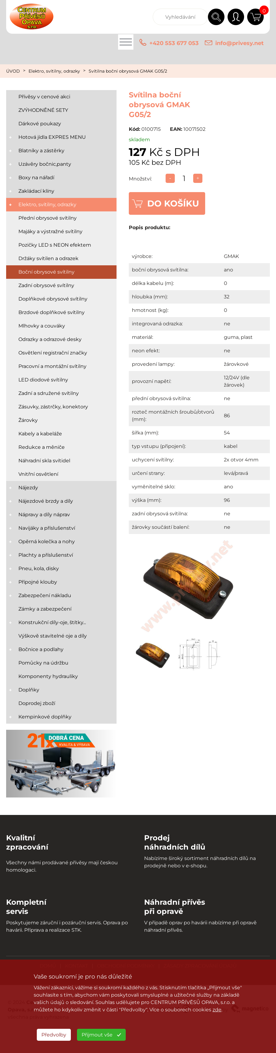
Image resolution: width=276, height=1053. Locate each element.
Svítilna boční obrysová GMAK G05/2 (128, 71)
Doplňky (28, 690)
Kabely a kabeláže (40, 434)
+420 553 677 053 (174, 43)
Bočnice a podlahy (40, 649)
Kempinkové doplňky (44, 717)
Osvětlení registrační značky (52, 353)
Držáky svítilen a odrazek (48, 258)
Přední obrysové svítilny (47, 218)
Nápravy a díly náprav (44, 514)
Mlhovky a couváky (41, 326)
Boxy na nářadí (36, 177)
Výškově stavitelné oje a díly (52, 636)
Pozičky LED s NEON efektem (54, 245)
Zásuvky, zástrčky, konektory (53, 407)
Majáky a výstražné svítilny (50, 231)
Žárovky (28, 420)
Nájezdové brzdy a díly (45, 501)
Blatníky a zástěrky (41, 150)
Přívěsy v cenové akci (44, 97)
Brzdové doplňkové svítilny (51, 312)
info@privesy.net (239, 43)
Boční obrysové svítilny (46, 272)
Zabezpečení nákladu (44, 595)
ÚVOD (13, 71)
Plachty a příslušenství (45, 555)
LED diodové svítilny (43, 380)
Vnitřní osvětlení (38, 474)
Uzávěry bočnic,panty (44, 164)
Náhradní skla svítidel (44, 461)
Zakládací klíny (36, 191)
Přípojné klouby (37, 582)
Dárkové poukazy (39, 124)
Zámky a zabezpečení (44, 609)
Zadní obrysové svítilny (46, 285)
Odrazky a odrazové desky (50, 339)
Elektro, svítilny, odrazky (54, 71)
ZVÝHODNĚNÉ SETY (43, 110)
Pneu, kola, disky (38, 568)
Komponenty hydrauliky (48, 676)
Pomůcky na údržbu (43, 663)
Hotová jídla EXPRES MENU (52, 137)
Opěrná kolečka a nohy (46, 541)
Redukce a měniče (41, 447)
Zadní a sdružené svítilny (48, 393)
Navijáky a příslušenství (46, 528)
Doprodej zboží (36, 703)
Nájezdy (28, 488)
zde (217, 1010)
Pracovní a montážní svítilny (52, 366)
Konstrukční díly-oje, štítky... (52, 622)
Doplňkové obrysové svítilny (52, 299)
